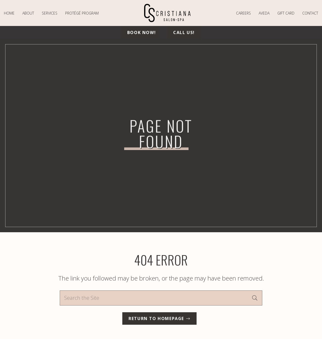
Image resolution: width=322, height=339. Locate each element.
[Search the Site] (161, 297)
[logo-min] (167, 13)
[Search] (254, 298)
